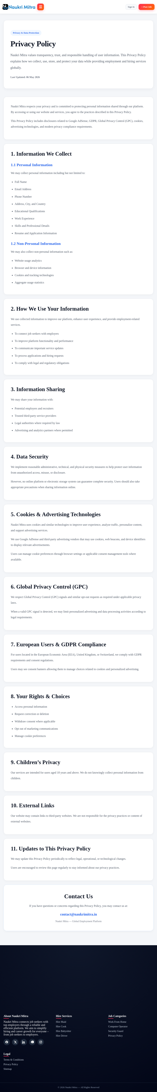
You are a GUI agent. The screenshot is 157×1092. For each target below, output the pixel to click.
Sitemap (8, 1069)
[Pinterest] (32, 1042)
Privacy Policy (115, 1035)
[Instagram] (41, 1042)
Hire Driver (61, 1035)
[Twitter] (15, 1042)
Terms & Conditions (14, 1059)
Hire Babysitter (63, 1031)
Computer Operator (117, 1026)
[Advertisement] (78, 970)
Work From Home (117, 1022)
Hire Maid (61, 1022)
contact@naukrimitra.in (78, 914)
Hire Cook (61, 1026)
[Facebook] (7, 1042)
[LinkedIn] (24, 1042)
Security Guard (115, 1031)
